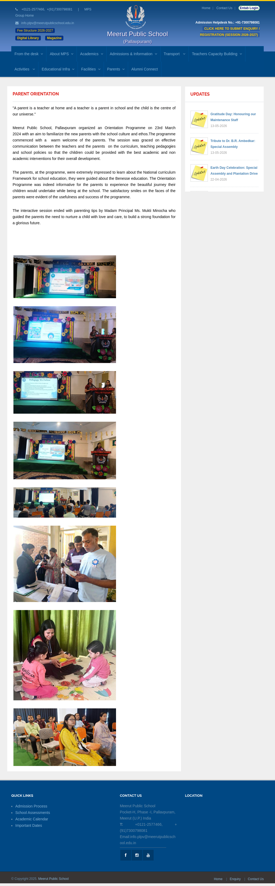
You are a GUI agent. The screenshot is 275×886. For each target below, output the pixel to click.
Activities (25, 69)
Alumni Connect (144, 69)
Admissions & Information (133, 54)
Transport (174, 54)
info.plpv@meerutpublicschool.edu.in (47, 23)
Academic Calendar (31, 819)
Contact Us (224, 8)
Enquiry (235, 879)
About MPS (61, 54)
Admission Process (31, 806)
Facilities (90, 69)
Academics (91, 54)
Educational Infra (58, 69)
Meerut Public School (53, 879)
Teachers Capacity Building (217, 54)
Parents (116, 69)
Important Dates (28, 825)
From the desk (29, 54)
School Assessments (32, 812)
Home (206, 8)
